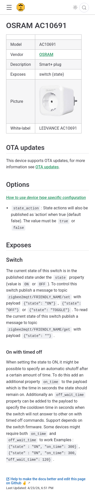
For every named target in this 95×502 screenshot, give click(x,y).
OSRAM (46, 54)
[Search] (84, 7)
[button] (9, 7)
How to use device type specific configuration (46, 197)
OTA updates (47, 167)
